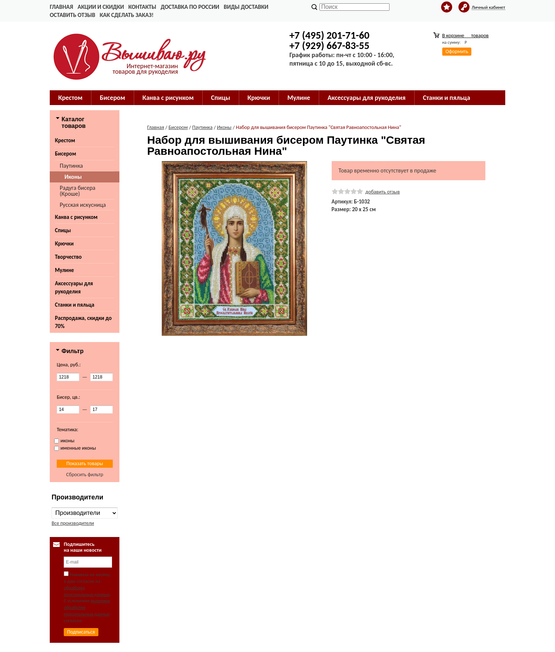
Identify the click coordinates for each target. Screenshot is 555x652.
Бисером (65, 153)
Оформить (457, 51)
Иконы (73, 176)
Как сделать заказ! (126, 14)
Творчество (68, 257)
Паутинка (71, 165)
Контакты (142, 6)
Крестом (65, 140)
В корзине (465, 35)
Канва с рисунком (76, 217)
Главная (61, 6)
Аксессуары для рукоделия (74, 287)
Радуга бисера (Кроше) (77, 190)
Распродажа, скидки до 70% (83, 322)
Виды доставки (246, 6)
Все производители (73, 523)
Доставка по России (190, 6)
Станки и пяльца (74, 304)
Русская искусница (83, 204)
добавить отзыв (383, 192)
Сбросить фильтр (84, 474)
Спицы (63, 230)
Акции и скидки (100, 6)
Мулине (64, 270)
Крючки (64, 243)
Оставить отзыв (72, 14)
